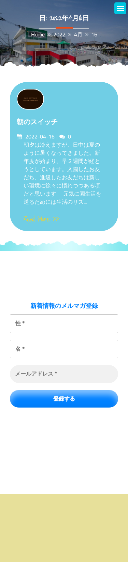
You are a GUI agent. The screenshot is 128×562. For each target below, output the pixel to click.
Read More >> (41, 219)
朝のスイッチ (37, 121)
